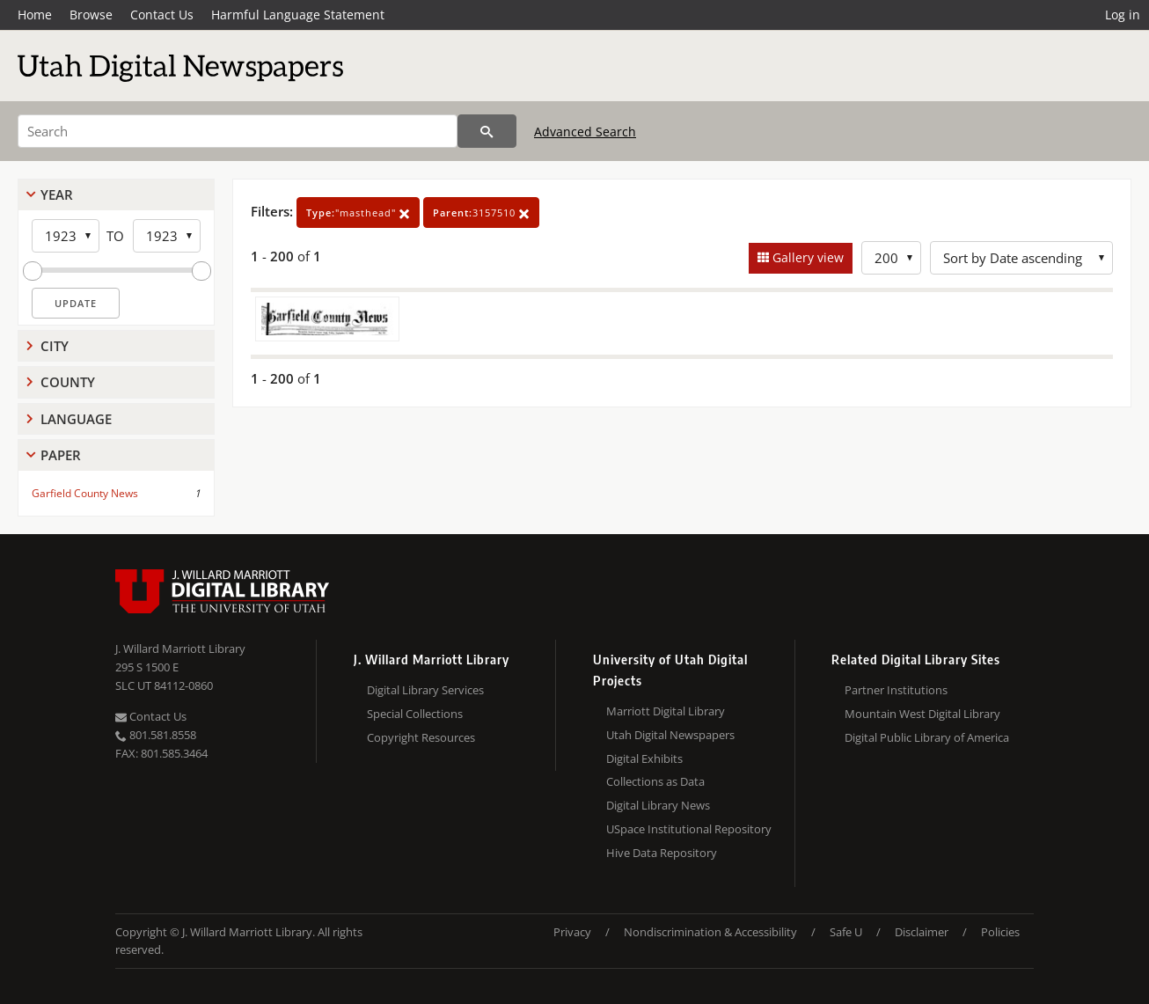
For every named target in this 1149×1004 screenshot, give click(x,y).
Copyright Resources (421, 737)
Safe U (846, 932)
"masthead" (358, 212)
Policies (1000, 932)
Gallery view (806, 257)
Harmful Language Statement (297, 14)
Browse (91, 14)
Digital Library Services (425, 690)
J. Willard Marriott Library (180, 648)
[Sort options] (1021, 258)
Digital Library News (658, 805)
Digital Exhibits (644, 758)
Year (56, 194)
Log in (1122, 14)
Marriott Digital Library (665, 711)
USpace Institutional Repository (689, 829)
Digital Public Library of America (927, 737)
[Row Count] (891, 258)
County (67, 382)
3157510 (481, 212)
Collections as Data (655, 781)
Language (76, 419)
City (54, 346)
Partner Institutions (896, 690)
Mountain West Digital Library (922, 714)
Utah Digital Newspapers (670, 735)
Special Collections (415, 714)
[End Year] (167, 236)
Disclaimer (921, 932)
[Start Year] (65, 236)
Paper (60, 455)
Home (35, 14)
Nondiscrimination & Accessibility (710, 932)
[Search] (237, 131)
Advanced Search (585, 131)
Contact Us (162, 14)
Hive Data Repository (661, 853)
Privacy (572, 932)
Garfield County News (85, 493)
